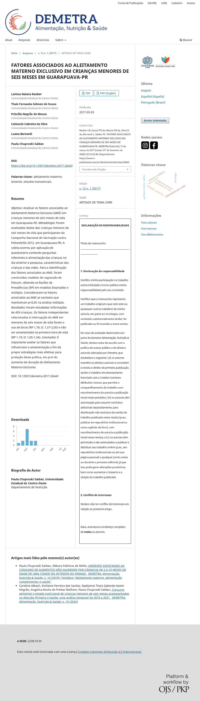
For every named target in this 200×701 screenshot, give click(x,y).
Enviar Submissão (155, 120)
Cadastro (176, 3)
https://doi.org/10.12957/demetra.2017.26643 (42, 166)
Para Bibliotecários (152, 234)
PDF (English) (108, 93)
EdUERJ (152, 3)
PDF (87, 93)
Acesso (191, 3)
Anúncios (43, 40)
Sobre (59, 40)
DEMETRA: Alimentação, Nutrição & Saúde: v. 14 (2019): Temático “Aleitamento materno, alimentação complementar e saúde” (70, 578)
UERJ (164, 3)
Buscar (186, 40)
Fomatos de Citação (94, 169)
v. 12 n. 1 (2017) (47, 53)
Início (14, 53)
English (146, 90)
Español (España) (152, 96)
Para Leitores (149, 222)
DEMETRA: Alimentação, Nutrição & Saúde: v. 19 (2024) (72, 599)
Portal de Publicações (130, 3)
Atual (8, 40)
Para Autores (149, 228)
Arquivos (24, 40)
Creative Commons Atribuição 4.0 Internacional (109, 652)
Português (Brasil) (153, 102)
